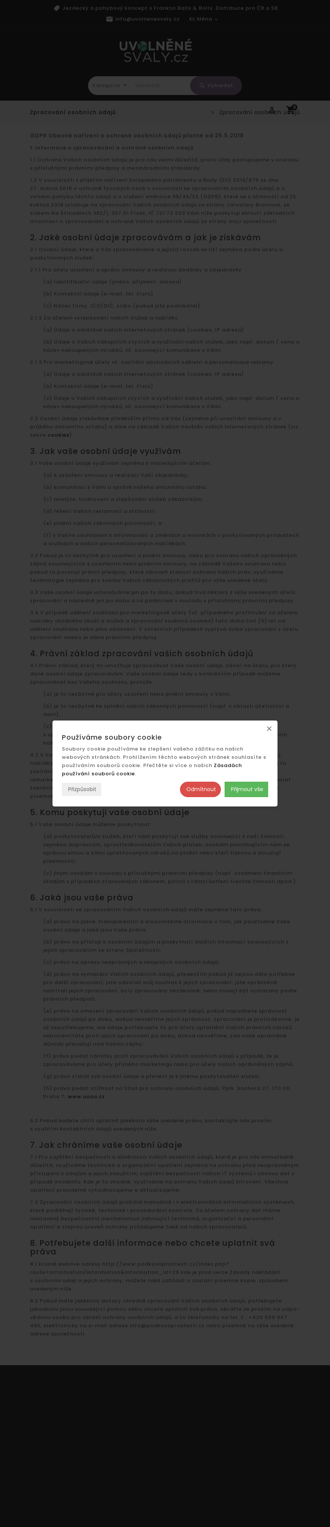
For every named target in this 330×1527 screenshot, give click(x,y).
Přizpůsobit (81, 789)
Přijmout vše (246, 789)
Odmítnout (200, 789)
